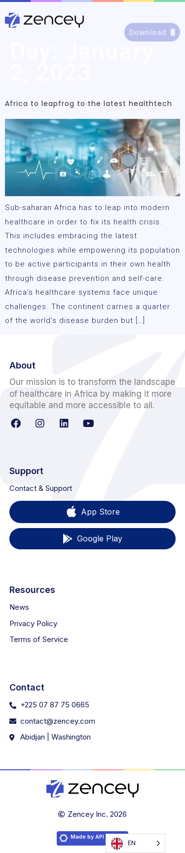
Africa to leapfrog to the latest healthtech (88, 103)
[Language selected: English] (135, 843)
